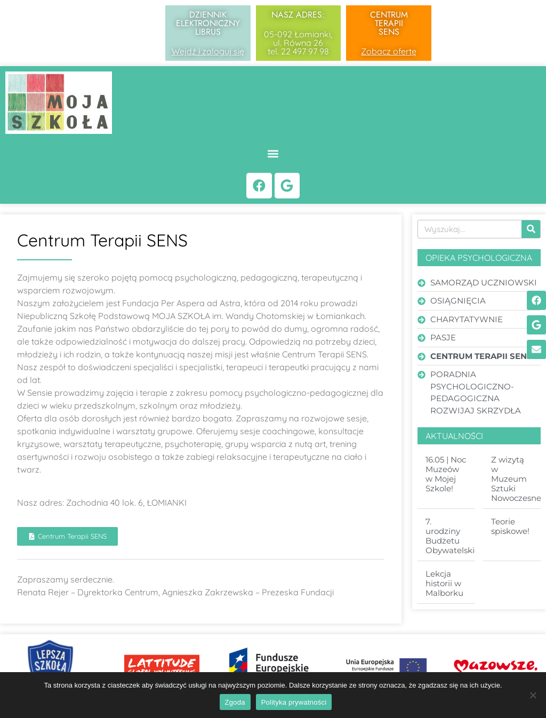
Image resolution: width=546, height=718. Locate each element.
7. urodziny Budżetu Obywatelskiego (457, 537)
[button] (273, 153)
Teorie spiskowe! (510, 528)
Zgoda (235, 702)
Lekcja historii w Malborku (444, 585)
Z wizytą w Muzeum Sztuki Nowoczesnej (517, 480)
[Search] (530, 230)
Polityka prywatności (294, 702)
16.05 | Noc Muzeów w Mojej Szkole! (445, 475)
